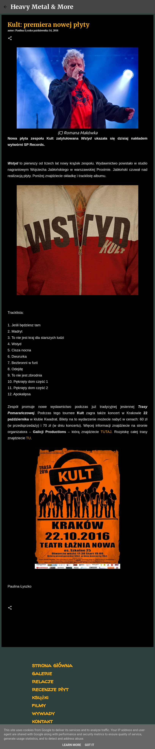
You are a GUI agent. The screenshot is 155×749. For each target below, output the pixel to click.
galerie (42, 673)
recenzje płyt (50, 689)
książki (40, 697)
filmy (39, 705)
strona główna (52, 665)
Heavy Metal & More (42, 7)
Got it (89, 745)
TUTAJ (106, 432)
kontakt (42, 721)
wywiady (43, 713)
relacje (42, 681)
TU (28, 438)
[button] (10, 38)
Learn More (71, 745)
